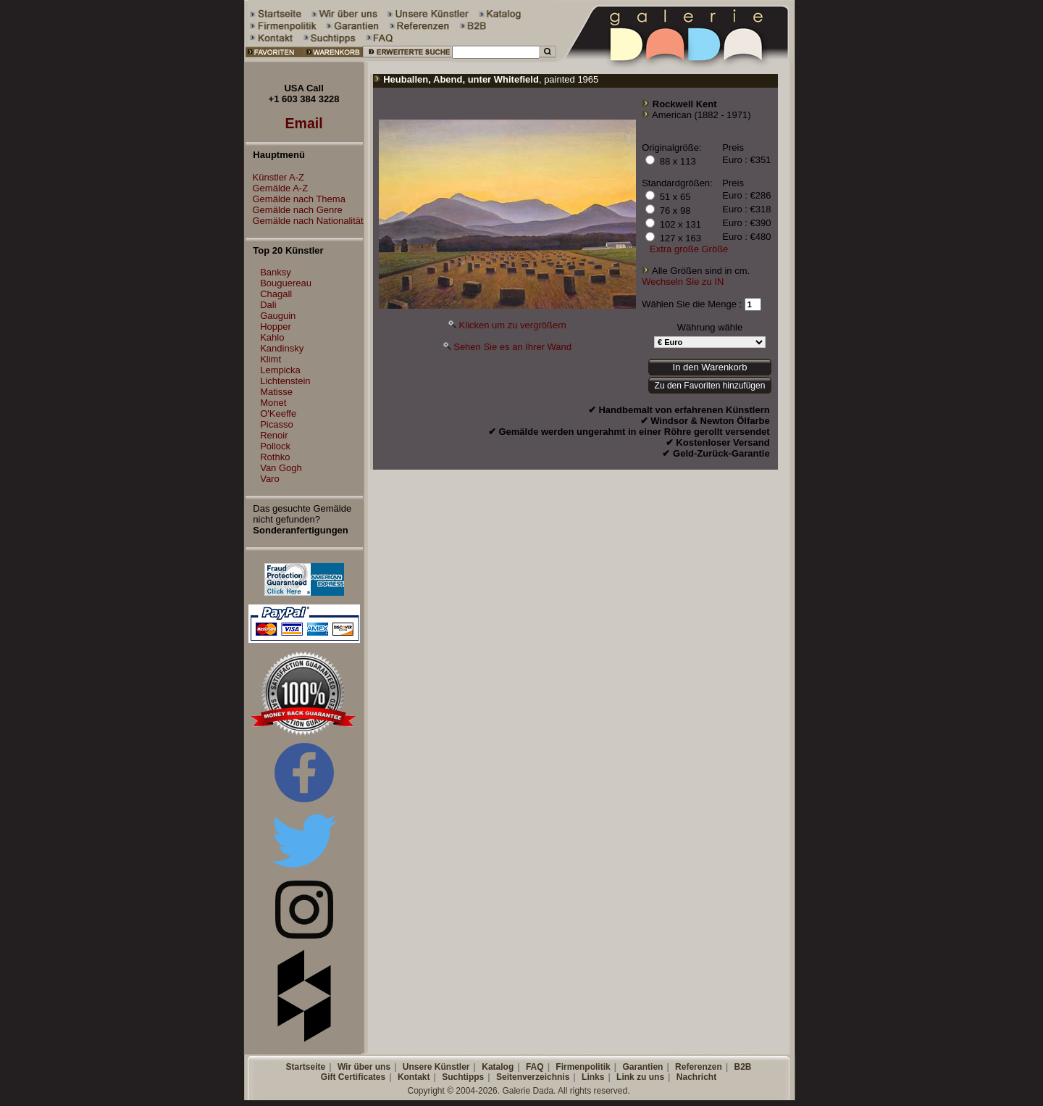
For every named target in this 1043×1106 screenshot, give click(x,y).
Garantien (642, 1067)
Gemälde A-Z (277, 188)
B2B (742, 1067)
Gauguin (278, 315)
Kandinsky (281, 348)
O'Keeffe (278, 413)
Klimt (270, 359)
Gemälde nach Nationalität (305, 220)
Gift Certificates (353, 1077)
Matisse (276, 391)
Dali (268, 304)
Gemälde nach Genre (294, 209)
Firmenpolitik (583, 1067)
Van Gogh (281, 467)
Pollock (275, 446)
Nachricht (696, 1077)
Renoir (274, 435)
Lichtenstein (285, 380)
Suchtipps (463, 1077)
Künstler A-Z (275, 177)
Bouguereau (285, 283)
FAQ (535, 1067)
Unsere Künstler (436, 1067)
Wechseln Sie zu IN (683, 281)
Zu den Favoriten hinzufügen (710, 386)
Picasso (276, 424)
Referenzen (698, 1067)
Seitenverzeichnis (532, 1077)
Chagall (276, 293)
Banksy (275, 272)
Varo (270, 478)
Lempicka (280, 370)
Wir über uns (364, 1067)
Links (593, 1077)
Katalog (498, 1067)
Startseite (305, 1067)
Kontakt (414, 1077)
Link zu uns (640, 1077)
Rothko (275, 457)
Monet (273, 402)
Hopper (275, 326)
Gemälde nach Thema (295, 199)
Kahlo (272, 337)
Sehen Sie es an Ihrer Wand (512, 346)
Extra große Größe (689, 249)
